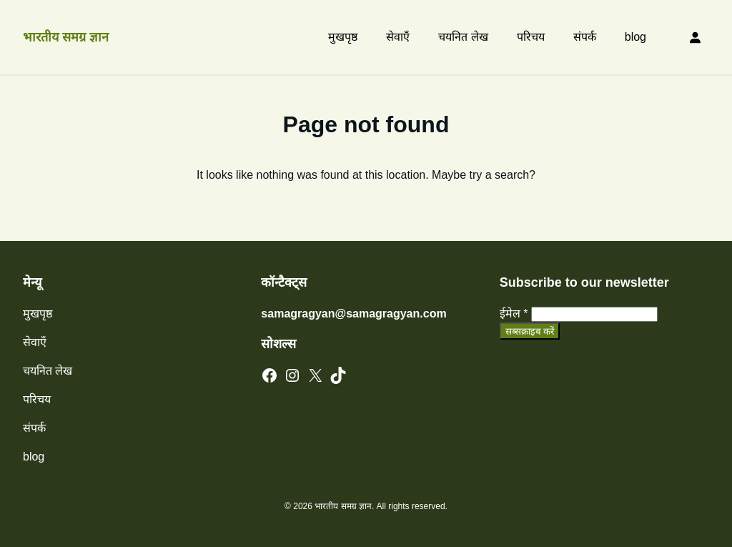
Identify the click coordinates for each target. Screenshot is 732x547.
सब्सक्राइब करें (530, 331)
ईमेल (514, 313)
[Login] (695, 37)
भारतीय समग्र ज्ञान (66, 37)
